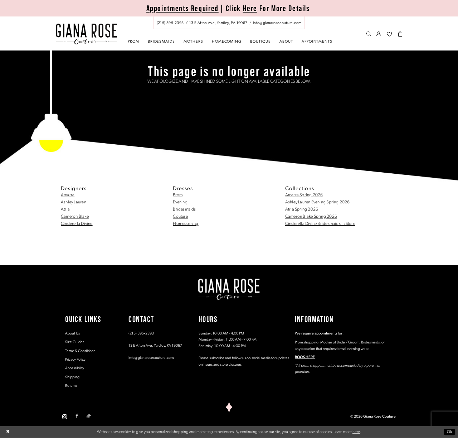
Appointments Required (182, 8)
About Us (72, 334)
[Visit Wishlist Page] (389, 34)
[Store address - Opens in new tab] (218, 23)
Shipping (72, 377)
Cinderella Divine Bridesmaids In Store (320, 224)
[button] (379, 34)
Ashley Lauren (73, 202)
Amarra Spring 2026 (304, 195)
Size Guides (74, 342)
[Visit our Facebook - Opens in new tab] (76, 416)
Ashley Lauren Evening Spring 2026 (317, 202)
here (356, 432)
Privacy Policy (75, 360)
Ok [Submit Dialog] (449, 432)
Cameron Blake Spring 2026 (311, 217)
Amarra (67, 195)
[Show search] (369, 34)
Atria (65, 209)
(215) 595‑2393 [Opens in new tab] (141, 334)
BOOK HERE (305, 357)
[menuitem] (229, 22)
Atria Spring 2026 (301, 209)
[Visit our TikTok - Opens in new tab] (89, 416)
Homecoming (185, 224)
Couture (180, 217)
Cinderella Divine (77, 224)
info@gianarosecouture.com (151, 358)
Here (250, 8)
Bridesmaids (184, 209)
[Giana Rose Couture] (86, 33)
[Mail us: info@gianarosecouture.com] (277, 23)
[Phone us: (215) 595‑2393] (170, 23)
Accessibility (74, 368)
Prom (177, 195)
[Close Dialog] (7, 432)
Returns (71, 386)
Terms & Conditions (80, 351)
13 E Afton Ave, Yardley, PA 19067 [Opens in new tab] (155, 346)
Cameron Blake (75, 217)
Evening (180, 202)
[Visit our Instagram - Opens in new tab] (64, 416)
